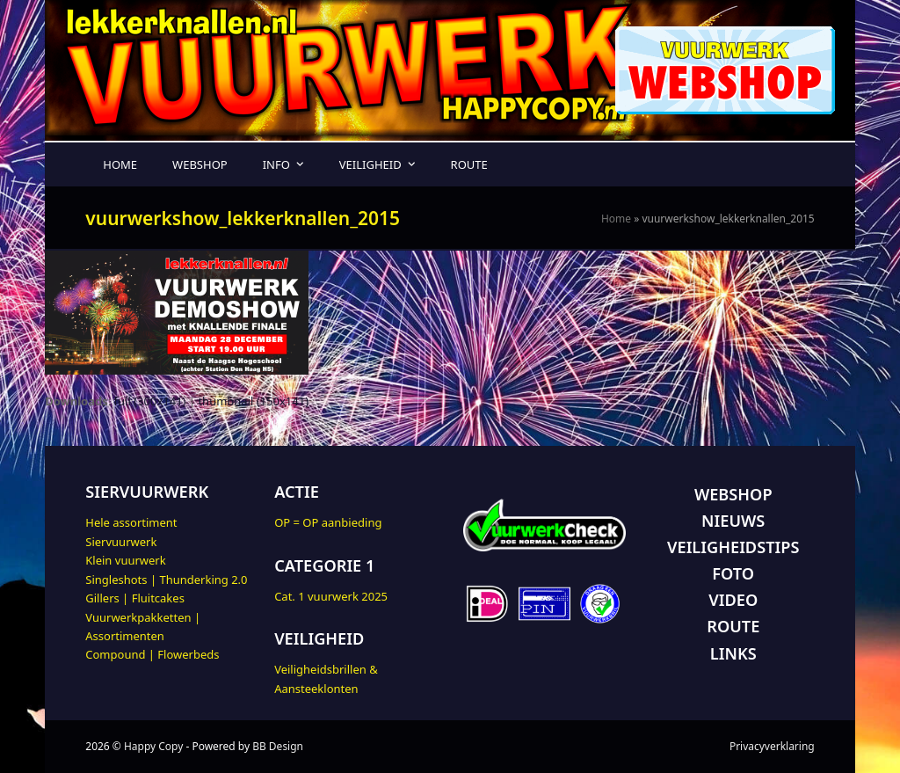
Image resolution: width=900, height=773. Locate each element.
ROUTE (733, 626)
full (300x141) (150, 401)
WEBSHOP (733, 494)
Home (616, 218)
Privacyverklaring (772, 746)
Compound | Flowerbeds (152, 654)
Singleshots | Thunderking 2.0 (166, 579)
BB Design (277, 746)
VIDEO (733, 599)
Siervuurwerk (120, 542)
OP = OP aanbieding (327, 522)
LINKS (733, 653)
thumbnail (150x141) (253, 401)
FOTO (733, 573)
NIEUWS (733, 520)
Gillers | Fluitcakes (135, 598)
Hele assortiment (131, 522)
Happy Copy (153, 746)
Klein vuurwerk (125, 560)
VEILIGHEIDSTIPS (733, 547)
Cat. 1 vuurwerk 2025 (331, 596)
